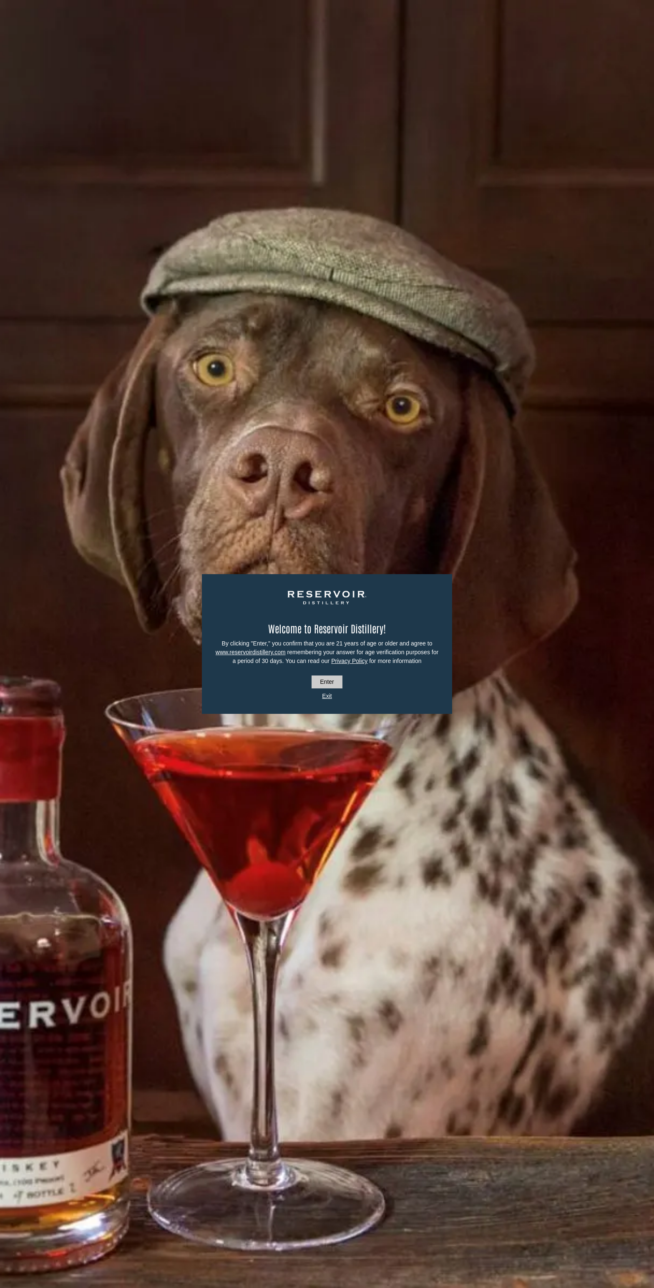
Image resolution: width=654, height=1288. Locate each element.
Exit (327, 696)
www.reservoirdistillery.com (251, 652)
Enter (327, 681)
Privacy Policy (349, 661)
